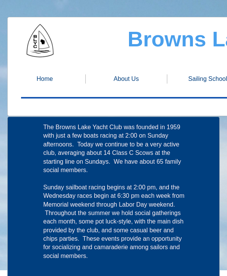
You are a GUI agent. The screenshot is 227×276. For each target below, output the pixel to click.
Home (45, 79)
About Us (126, 79)
